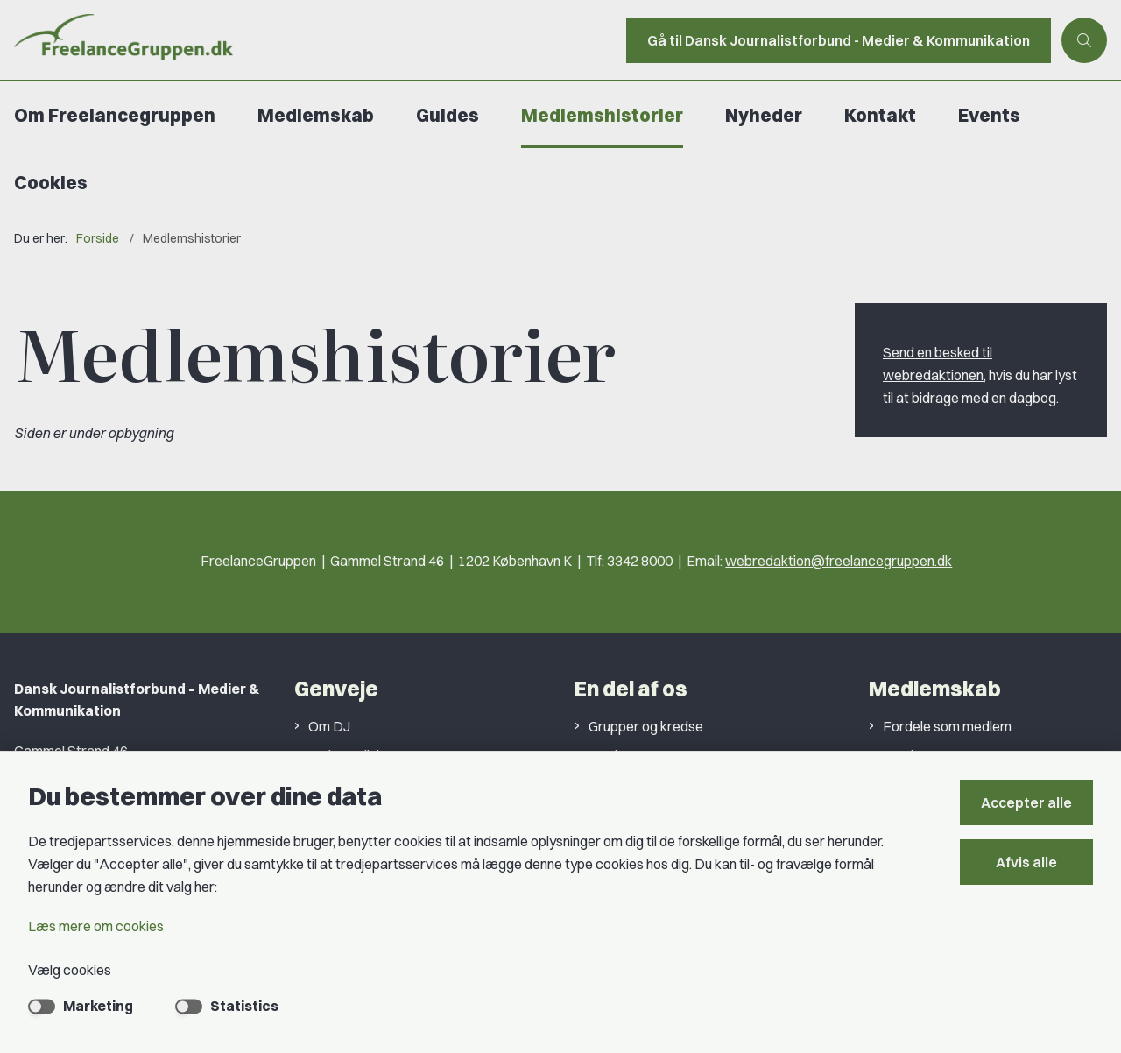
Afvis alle (1026, 862)
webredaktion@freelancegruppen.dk (838, 560)
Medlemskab (315, 115)
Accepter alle (1026, 802)
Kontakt (880, 115)
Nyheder (763, 115)
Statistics (244, 1005)
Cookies (51, 183)
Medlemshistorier (602, 115)
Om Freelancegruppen (114, 115)
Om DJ (329, 726)
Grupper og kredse (646, 726)
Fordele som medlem (947, 726)
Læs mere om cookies (96, 926)
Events (989, 115)
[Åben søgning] (1084, 40)
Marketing (98, 1005)
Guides (447, 115)
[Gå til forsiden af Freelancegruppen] (308, 40)
